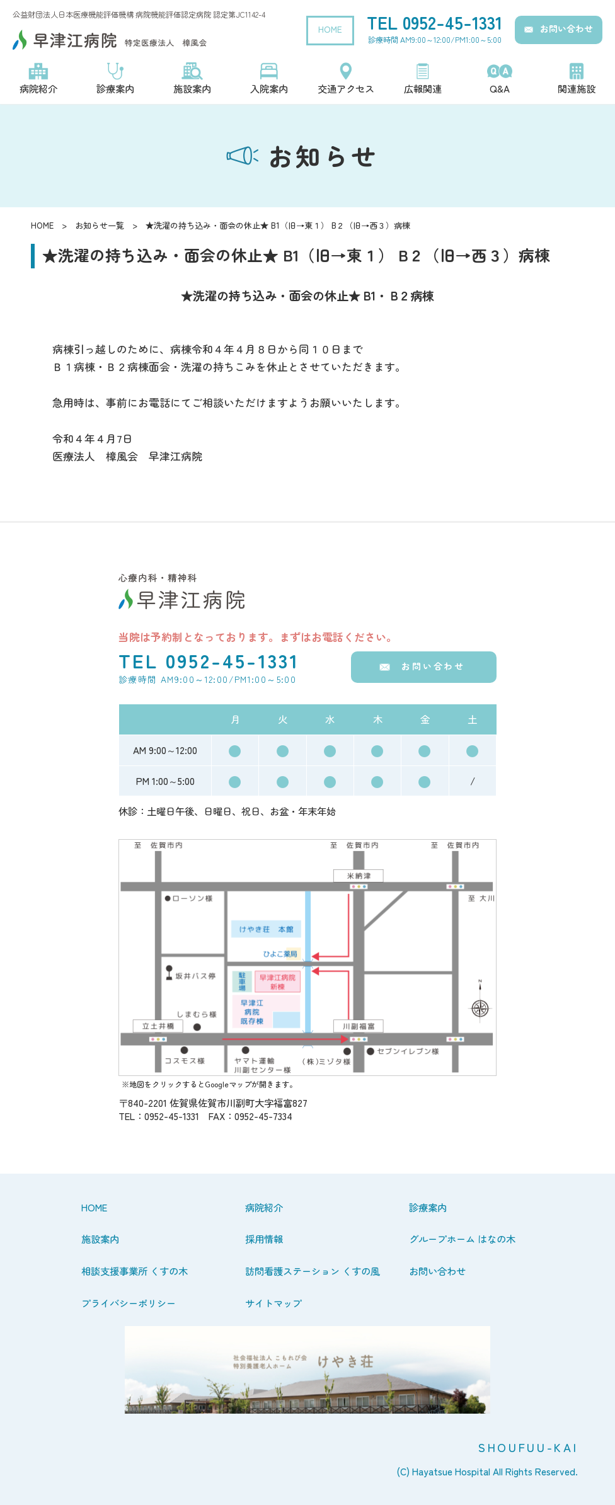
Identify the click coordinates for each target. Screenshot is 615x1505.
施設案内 (100, 1238)
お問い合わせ (566, 28)
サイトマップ (273, 1303)
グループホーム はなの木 (462, 1238)
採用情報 (264, 1238)
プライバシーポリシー (128, 1303)
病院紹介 (264, 1207)
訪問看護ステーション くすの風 (312, 1271)
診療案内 (428, 1207)
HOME (330, 29)
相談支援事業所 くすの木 (134, 1271)
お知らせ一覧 (99, 225)
